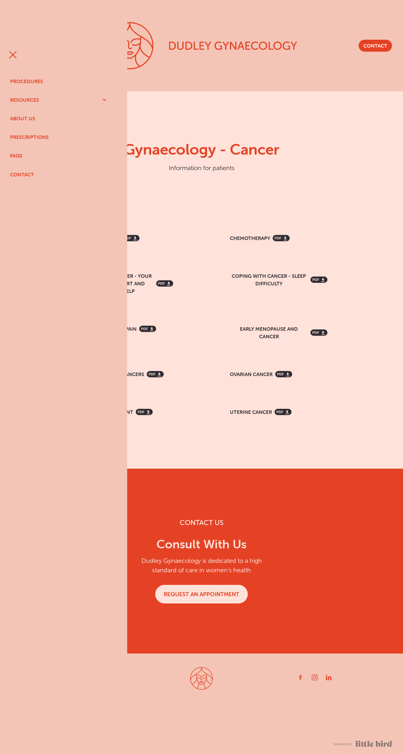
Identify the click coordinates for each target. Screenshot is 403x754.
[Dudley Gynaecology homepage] (201, 46)
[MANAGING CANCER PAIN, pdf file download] (116, 329)
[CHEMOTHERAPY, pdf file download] (259, 238)
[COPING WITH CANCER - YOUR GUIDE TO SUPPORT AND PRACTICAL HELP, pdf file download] (124, 283)
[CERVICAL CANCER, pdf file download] (107, 238)
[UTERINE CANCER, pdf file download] (260, 412)
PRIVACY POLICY (107, 742)
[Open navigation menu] (58, 45)
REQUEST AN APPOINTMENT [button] (201, 594)
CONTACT (375, 46)
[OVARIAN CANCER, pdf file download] (261, 374)
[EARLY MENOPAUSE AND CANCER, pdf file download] (278, 332)
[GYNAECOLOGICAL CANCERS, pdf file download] (119, 374)
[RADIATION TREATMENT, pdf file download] (114, 412)
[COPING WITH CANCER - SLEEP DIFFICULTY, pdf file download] (278, 279)
